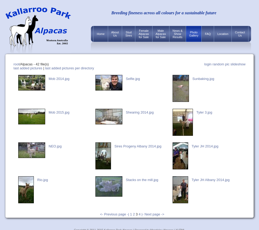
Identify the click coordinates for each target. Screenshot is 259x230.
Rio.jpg (42, 180)
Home (100, 33)
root (16, 64)
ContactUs (240, 34)
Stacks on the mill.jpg (142, 180)
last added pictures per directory (69, 68)
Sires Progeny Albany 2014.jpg (137, 146)
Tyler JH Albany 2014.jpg (211, 180)
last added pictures (27, 68)
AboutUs (115, 34)
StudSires (128, 34)
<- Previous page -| (115, 214)
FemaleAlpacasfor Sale (143, 34)
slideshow (238, 64)
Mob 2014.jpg (59, 79)
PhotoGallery (193, 34)
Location (222, 33)
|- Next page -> (152, 214)
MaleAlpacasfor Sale (161, 34)
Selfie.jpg (133, 79)
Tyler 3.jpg (204, 112)
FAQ (208, 33)
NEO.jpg (55, 146)
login (207, 64)
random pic (220, 64)
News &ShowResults (178, 34)
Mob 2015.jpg (59, 112)
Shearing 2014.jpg (140, 112)
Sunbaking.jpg (203, 79)
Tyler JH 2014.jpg (205, 146)
